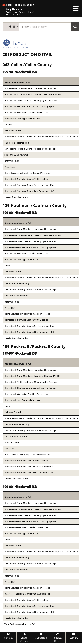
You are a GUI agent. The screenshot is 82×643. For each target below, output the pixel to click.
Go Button (75, 26)
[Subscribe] (41, 635)
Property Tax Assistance (15, 47)
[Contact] (8, 635)
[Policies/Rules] (57, 637)
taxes (14, 42)
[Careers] (74, 635)
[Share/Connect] (25, 637)
